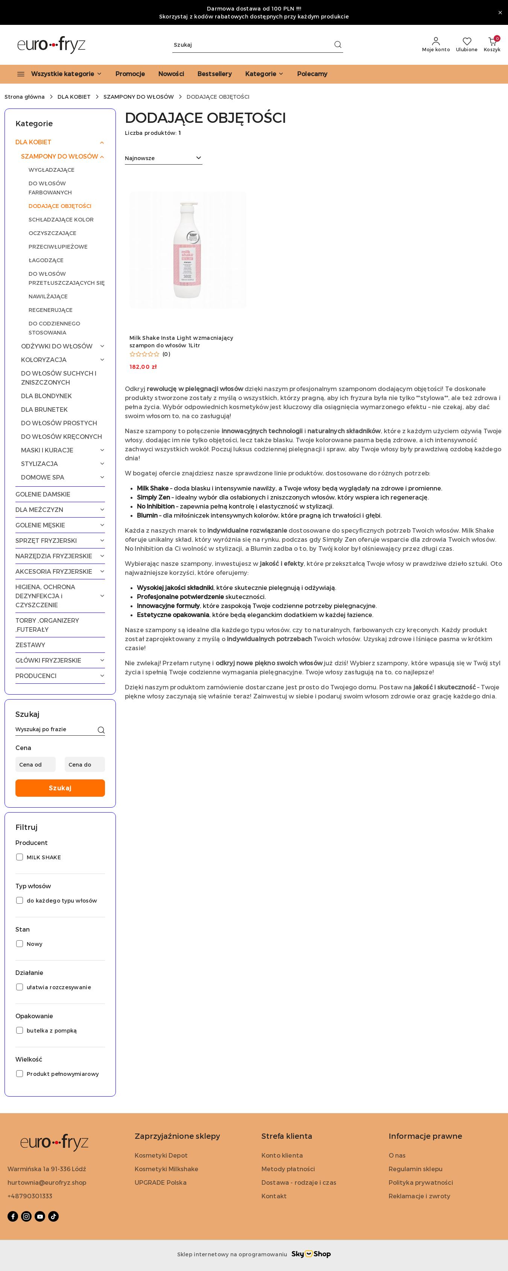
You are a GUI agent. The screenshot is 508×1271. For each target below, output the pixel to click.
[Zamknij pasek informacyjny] (500, 12)
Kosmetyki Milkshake (167, 1168)
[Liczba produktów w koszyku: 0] (492, 44)
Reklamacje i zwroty (420, 1195)
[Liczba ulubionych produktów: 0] (467, 44)
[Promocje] (130, 74)
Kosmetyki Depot (161, 1155)
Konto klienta (282, 1155)
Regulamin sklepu (416, 1168)
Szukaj (60, 787)
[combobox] (163, 158)
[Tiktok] (53, 1216)
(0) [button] (166, 354)
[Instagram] (26, 1216)
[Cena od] (35, 764)
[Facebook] (13, 1216)
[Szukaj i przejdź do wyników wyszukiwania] (338, 44)
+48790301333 (30, 1195)
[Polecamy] (312, 74)
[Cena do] (85, 764)
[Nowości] (171, 74)
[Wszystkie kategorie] (56, 74)
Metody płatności (288, 1168)
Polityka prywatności (421, 1182)
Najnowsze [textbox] (140, 158)
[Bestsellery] (215, 74)
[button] (264, 74)
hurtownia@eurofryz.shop (47, 1182)
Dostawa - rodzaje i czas (299, 1182)
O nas (397, 1155)
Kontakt (274, 1195)
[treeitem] (60, 142)
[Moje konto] (436, 44)
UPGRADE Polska (161, 1182)
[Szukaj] (101, 730)
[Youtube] (40, 1216)
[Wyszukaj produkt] (257, 45)
